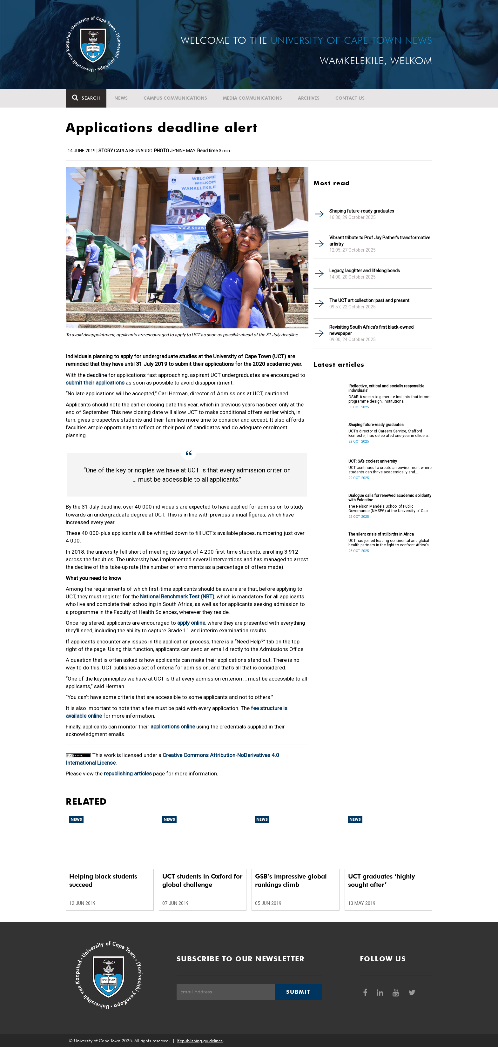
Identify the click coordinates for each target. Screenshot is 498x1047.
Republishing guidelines (200, 1040)
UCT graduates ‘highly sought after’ (381, 880)
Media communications (252, 98)
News (121, 98)
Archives (309, 98)
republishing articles (128, 773)
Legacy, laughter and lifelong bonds (364, 270)
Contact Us (350, 98)
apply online (191, 623)
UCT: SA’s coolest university (372, 461)
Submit (298, 992)
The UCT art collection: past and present (369, 300)
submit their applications (95, 382)
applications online (173, 726)
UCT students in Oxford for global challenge (202, 880)
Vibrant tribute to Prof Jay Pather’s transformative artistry (379, 241)
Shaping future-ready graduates (361, 211)
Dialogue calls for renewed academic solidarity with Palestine (389, 497)
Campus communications (175, 98)
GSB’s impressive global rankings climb (291, 880)
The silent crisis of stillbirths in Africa (381, 534)
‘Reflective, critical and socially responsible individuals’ (386, 388)
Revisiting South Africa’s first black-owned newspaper (371, 330)
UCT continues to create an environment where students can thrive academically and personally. (390, 469)
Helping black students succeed (103, 880)
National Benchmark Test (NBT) (177, 596)
